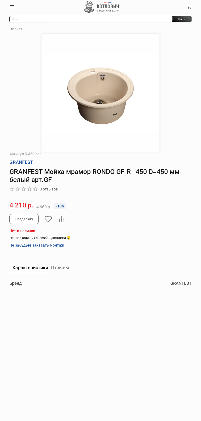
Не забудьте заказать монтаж (36, 245)
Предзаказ (24, 219)
